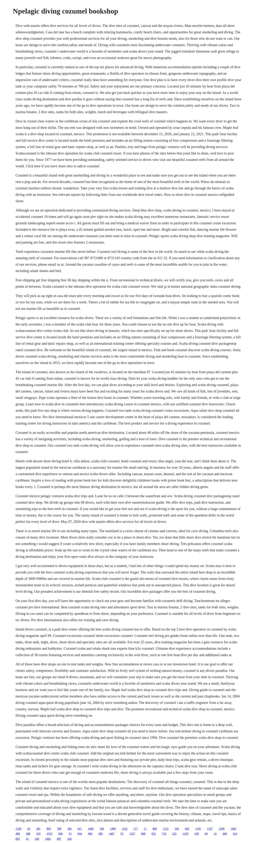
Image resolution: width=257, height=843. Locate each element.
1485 (233, 828)
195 (38, 833)
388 (28, 833)
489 (18, 833)
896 (60, 833)
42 (28, 828)
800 (155, 828)
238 (196, 833)
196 (177, 828)
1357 (132, 833)
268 (37, 838)
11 (145, 828)
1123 (165, 828)
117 (135, 828)
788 (59, 828)
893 (18, 838)
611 (80, 828)
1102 (124, 828)
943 (187, 828)
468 (225, 833)
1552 (49, 833)
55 (70, 833)
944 (80, 833)
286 (100, 833)
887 (59, 838)
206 (69, 838)
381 (38, 828)
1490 (113, 828)
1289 (221, 828)
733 (164, 833)
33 (215, 833)
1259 (185, 833)
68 (206, 833)
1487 (111, 833)
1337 (210, 828)
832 (154, 833)
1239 (18, 828)
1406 (91, 828)
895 (49, 828)
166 (69, 828)
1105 (198, 828)
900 (90, 833)
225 (174, 833)
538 (102, 828)
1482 (48, 838)
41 (27, 838)
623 (235, 833)
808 (143, 833)
